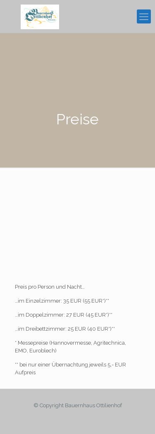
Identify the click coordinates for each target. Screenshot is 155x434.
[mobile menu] (144, 16)
